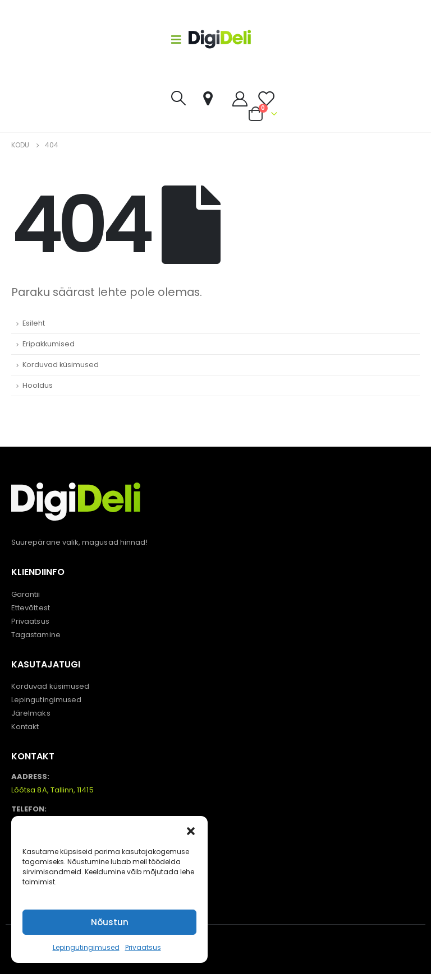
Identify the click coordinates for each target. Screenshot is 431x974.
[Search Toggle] (177, 98)
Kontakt (25, 726)
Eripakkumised (48, 344)
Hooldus (37, 385)
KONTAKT (32, 756)
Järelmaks (31, 713)
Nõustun (110, 922)
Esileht (33, 323)
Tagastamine (36, 634)
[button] (190, 830)
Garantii (25, 594)
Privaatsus (143, 947)
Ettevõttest (30, 607)
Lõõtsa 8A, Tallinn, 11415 (52, 790)
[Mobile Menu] (180, 39)
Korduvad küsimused (60, 364)
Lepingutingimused (86, 947)
